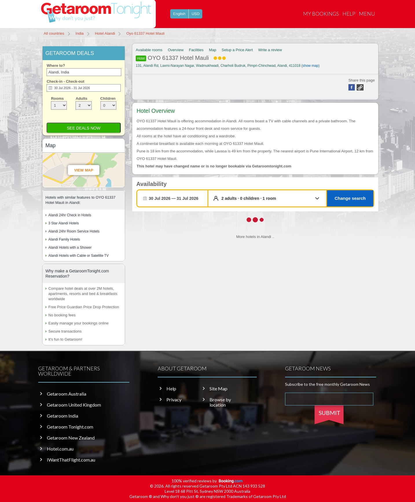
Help (348, 13)
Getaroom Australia (66, 393)
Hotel (141, 58)
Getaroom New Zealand (71, 437)
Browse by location (220, 402)
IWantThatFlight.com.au (71, 459)
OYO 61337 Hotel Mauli (181, 58)
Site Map (218, 388)
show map (311, 66)
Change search (350, 198)
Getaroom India (62, 415)
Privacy (173, 399)
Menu (367, 13)
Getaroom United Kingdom (74, 404)
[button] (271, 198)
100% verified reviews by (208, 480)
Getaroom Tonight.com (70, 426)
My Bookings (321, 13)
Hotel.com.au (60, 448)
